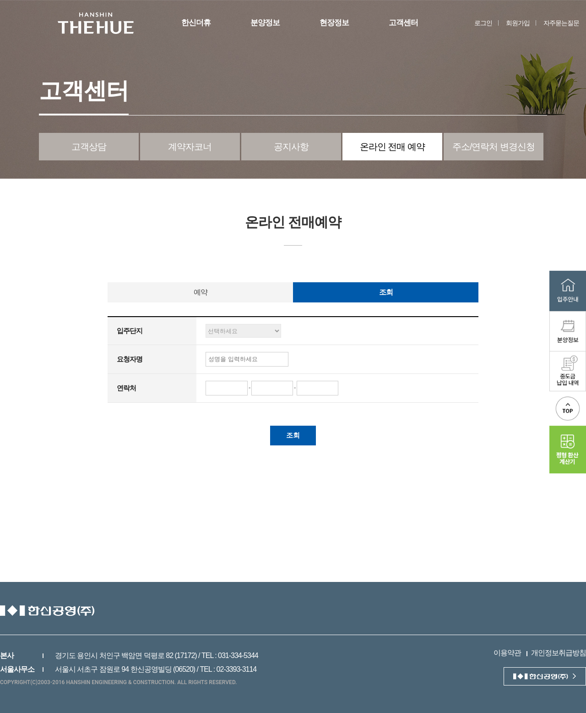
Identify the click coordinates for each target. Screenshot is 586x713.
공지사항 (291, 147)
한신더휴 (196, 22)
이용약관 (507, 653)
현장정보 (334, 22)
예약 (200, 292)
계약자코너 (190, 147)
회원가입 (518, 23)
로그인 (483, 23)
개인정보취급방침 (558, 653)
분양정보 (265, 22)
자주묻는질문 (561, 23)
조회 (386, 292)
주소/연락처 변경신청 (493, 147)
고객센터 (403, 22)
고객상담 (88, 147)
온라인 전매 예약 (392, 147)
